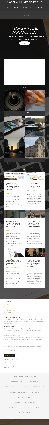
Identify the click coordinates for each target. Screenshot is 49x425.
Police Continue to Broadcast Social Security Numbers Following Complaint (34, 224)
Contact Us (24, 43)
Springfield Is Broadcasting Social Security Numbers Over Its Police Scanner (13, 186)
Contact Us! (9, 355)
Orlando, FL (7, 304)
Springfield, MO (9, 310)
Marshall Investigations (24, 2)
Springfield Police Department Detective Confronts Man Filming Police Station (14, 262)
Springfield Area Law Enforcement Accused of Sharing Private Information (34, 185)
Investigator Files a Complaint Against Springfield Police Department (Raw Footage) (33, 263)
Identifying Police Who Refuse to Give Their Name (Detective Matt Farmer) (14, 224)
